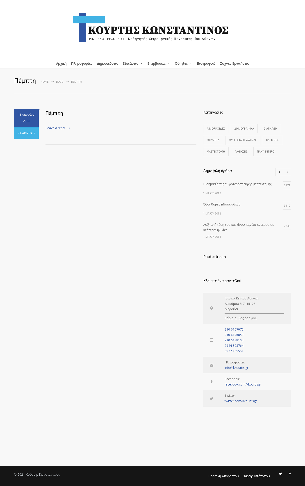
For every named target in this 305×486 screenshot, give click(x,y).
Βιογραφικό (206, 63)
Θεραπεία (213, 140)
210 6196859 (234, 335)
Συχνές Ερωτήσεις (234, 63)
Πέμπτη (54, 113)
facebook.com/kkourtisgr (243, 384)
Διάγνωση (270, 128)
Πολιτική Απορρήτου (223, 476)
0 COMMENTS (26, 134)
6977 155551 (234, 351)
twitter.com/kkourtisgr (241, 401)
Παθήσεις (241, 151)
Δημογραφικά (244, 128)
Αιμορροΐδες (216, 128)
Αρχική (61, 63)
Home (44, 82)
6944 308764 (234, 345)
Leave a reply (55, 128)
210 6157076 (234, 329)
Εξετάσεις (130, 63)
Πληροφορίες (81, 63)
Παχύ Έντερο (266, 151)
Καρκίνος (272, 140)
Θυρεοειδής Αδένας (243, 140)
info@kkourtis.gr (236, 367)
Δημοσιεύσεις (107, 63)
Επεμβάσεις (156, 63)
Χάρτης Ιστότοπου (256, 476)
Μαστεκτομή (216, 151)
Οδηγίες (181, 63)
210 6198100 (234, 340)
